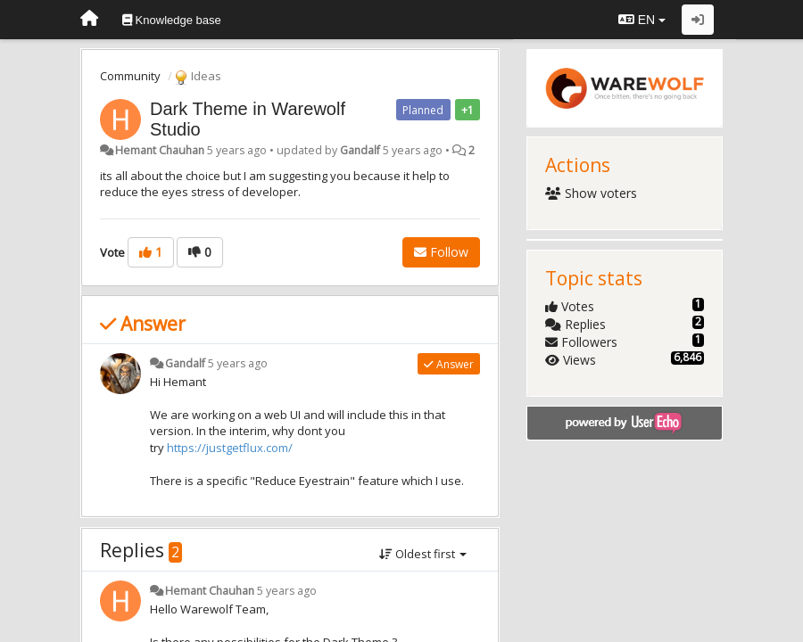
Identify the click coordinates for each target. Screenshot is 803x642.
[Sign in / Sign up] (698, 19)
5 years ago (238, 363)
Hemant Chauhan (159, 150)
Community (130, 76)
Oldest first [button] (423, 554)
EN (642, 19)
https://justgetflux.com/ (230, 448)
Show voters (591, 193)
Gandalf (360, 150)
